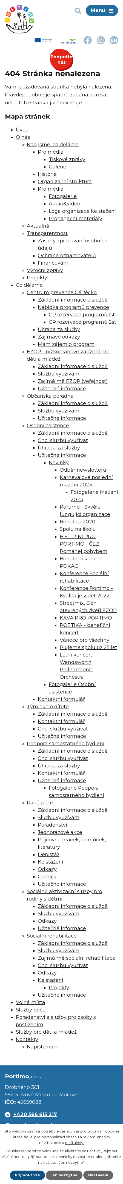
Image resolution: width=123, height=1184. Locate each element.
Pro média (51, 152)
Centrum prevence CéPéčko (62, 292)
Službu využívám (58, 374)
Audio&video (64, 204)
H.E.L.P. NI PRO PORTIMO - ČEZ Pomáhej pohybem (83, 544)
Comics (47, 877)
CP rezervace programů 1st (82, 315)
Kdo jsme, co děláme (53, 145)
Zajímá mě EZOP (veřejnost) (73, 381)
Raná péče (40, 803)
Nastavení (98, 1175)
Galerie (57, 167)
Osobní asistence (48, 426)
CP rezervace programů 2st (82, 322)
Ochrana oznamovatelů (67, 256)
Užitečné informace (62, 389)
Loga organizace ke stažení (82, 211)
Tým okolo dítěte (48, 707)
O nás (23, 137)
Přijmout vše (27, 1175)
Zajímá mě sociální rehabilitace (76, 958)
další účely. (74, 1142)
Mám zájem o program (66, 344)
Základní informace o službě (73, 300)
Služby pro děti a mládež (46, 1032)
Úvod (22, 130)
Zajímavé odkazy (59, 337)
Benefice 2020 (77, 522)
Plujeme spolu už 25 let (88, 647)
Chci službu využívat (63, 440)
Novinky (59, 463)
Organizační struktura (65, 182)
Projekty (37, 278)
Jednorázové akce (60, 832)
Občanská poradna (50, 396)
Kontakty (27, 1039)
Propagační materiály (75, 219)
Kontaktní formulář (61, 699)
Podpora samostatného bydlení (65, 744)
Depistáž (48, 855)
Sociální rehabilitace (52, 936)
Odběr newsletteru (83, 470)
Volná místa (30, 1002)
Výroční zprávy (45, 270)
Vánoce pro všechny (84, 640)
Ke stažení (50, 862)
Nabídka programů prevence (73, 307)
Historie (47, 174)
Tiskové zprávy (67, 159)
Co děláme (29, 285)
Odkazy (47, 869)
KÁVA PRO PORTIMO (86, 618)
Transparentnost (47, 233)
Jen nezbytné (64, 1175)
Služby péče (30, 1010)
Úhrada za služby (59, 329)
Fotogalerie (63, 196)
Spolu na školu (78, 529)
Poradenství (52, 825)
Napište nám (43, 1047)
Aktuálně (38, 226)
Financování (53, 263)
